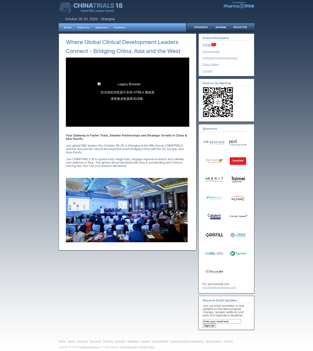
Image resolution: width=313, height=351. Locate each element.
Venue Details (211, 51)
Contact (208, 71)
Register (120, 341)
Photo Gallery (211, 64)
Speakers (133, 341)
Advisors (83, 27)
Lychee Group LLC (89, 346)
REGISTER (240, 27)
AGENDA (220, 27)
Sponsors (101, 27)
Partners (120, 27)
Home (62, 341)
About (67, 27)
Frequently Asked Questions (220, 57)
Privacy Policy (147, 346)
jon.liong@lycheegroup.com (219, 287)
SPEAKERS (201, 27)
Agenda (145, 341)
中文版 (209, 44)
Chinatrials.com (129, 346)
